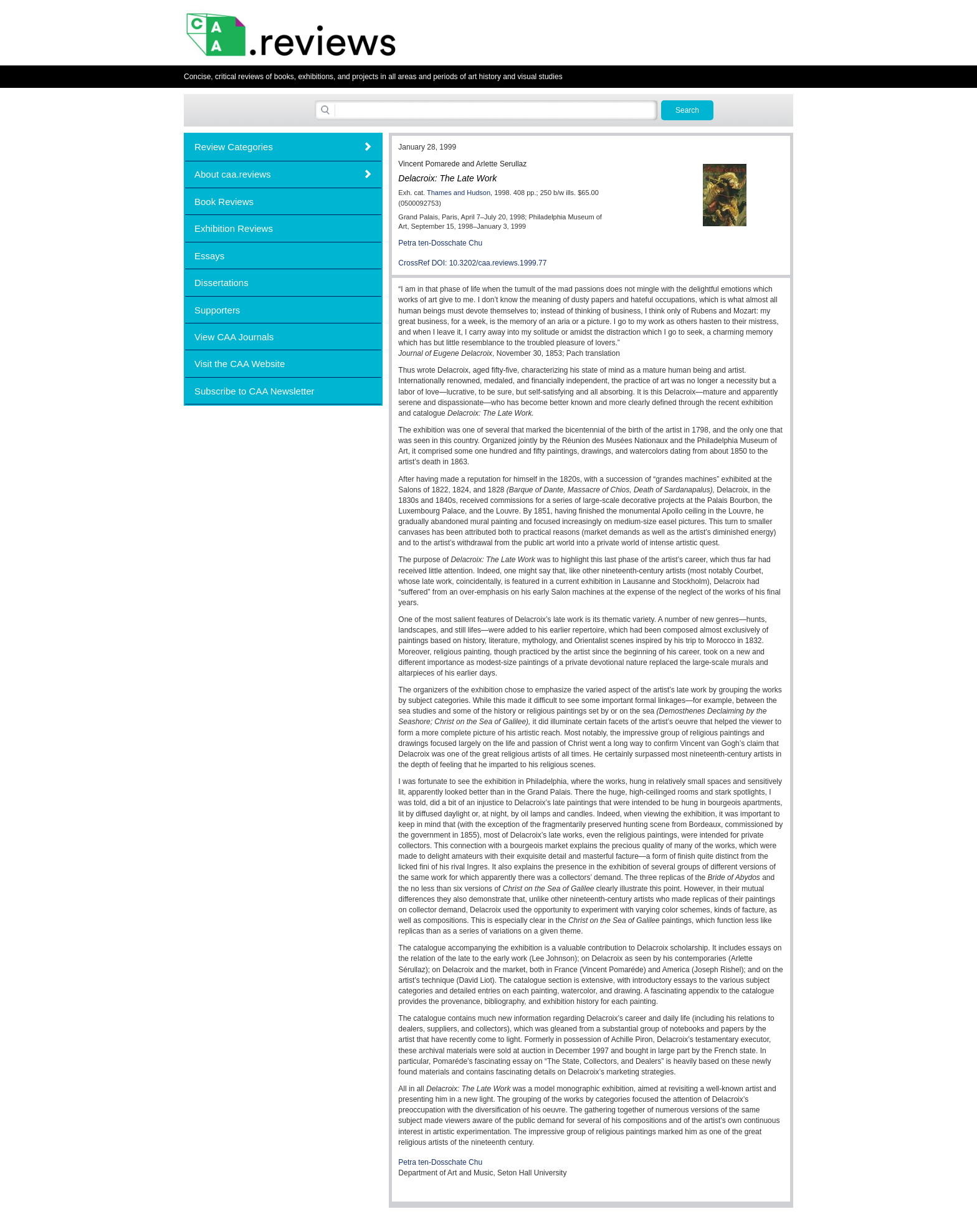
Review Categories (233, 146)
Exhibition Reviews (233, 228)
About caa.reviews (232, 174)
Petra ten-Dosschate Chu (440, 243)
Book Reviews (224, 201)
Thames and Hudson (458, 192)
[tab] (283, 147)
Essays (209, 256)
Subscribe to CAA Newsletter (254, 391)
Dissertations (221, 282)
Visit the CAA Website (239, 363)
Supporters (217, 310)
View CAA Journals (234, 337)
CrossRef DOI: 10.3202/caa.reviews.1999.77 (472, 263)
